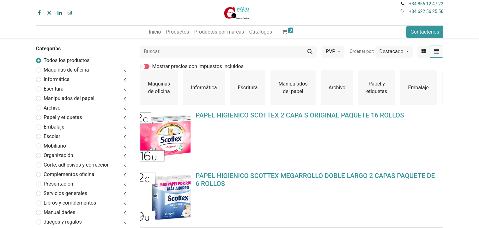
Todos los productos (67, 60)
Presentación (58, 184)
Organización (58, 155)
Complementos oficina (69, 174)
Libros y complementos (70, 203)
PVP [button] (331, 51)
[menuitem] (154, 32)
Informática (57, 79)
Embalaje (54, 127)
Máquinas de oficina (66, 70)
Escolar (52, 136)
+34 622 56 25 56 (426, 11)
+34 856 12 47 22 (426, 3)
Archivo (52, 108)
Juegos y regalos (63, 222)
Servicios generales (65, 193)
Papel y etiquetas (63, 117)
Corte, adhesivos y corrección (77, 165)
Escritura (54, 89)
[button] (394, 52)
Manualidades (59, 212)
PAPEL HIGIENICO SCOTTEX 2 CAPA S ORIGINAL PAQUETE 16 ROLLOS (300, 115)
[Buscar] (310, 52)
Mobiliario (55, 146)
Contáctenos (424, 32)
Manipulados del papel (69, 98)
